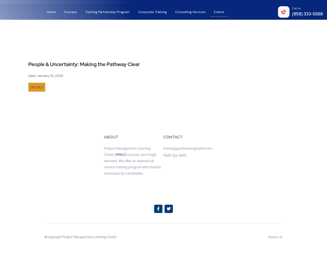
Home (51, 12)
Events (219, 12)
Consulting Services (190, 12)
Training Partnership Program (107, 12)
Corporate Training (152, 12)
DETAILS (37, 87)
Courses (70, 12)
